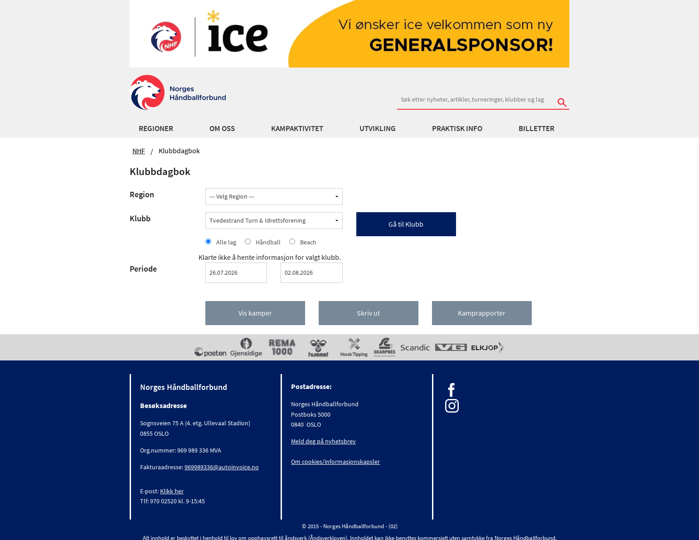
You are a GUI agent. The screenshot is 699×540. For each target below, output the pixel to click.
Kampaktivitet (297, 128)
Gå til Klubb (405, 224)
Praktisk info (457, 128)
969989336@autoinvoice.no (221, 467)
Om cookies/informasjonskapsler (335, 461)
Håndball (268, 242)
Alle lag (226, 242)
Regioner (156, 128)
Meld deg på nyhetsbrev (323, 441)
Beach (308, 242)
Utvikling (377, 128)
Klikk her (172, 491)
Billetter (536, 128)
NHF (138, 150)
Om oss (222, 128)
